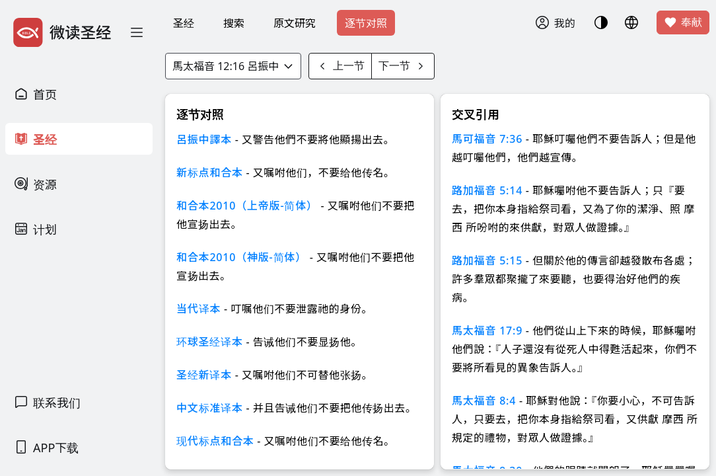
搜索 (233, 23)
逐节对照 (366, 23)
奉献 (683, 22)
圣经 (183, 23)
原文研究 (294, 23)
